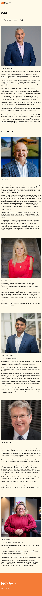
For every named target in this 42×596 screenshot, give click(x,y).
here (12, 305)
